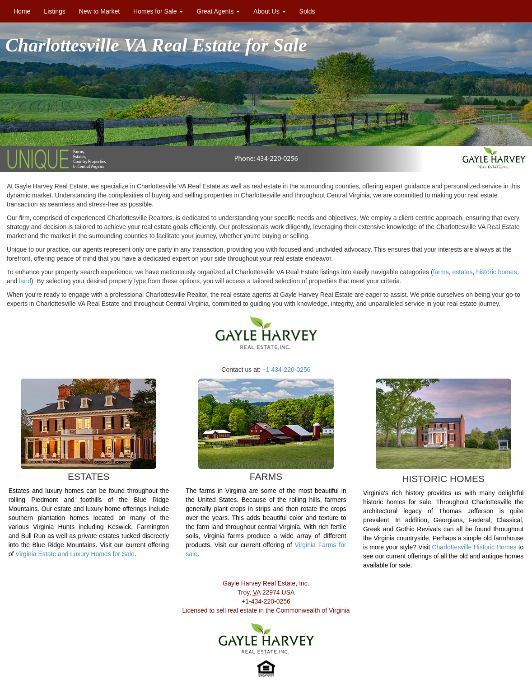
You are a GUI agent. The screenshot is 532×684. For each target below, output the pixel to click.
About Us (269, 11)
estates (462, 272)
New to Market (99, 11)
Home (22, 11)
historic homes (496, 272)
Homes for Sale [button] (158, 11)
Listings (58, 10)
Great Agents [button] (218, 11)
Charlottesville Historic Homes (474, 547)
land (25, 281)
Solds (307, 11)
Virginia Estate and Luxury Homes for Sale (75, 554)
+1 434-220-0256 (286, 369)
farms (441, 272)
